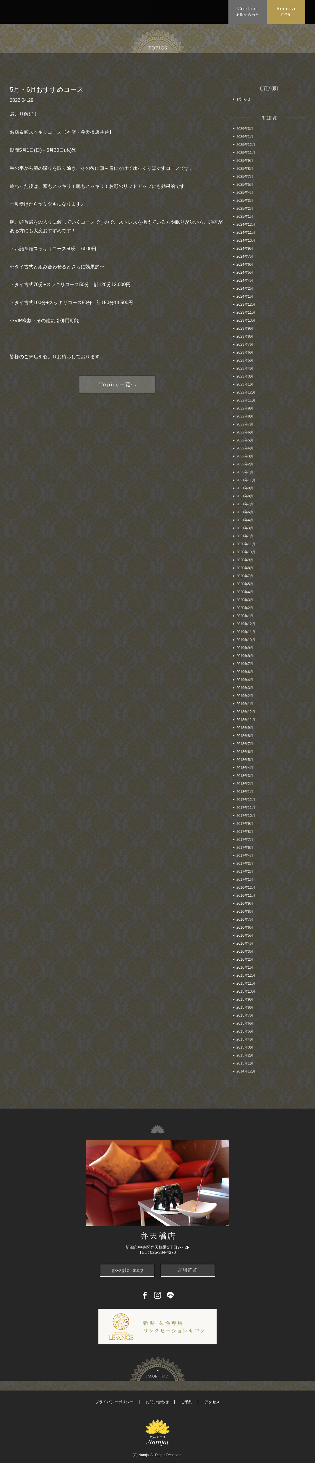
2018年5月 (244, 760)
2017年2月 (244, 871)
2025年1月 (244, 216)
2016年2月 (244, 959)
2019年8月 (244, 656)
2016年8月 (244, 911)
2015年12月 (245, 975)
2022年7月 (244, 424)
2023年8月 (244, 336)
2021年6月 (244, 512)
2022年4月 (244, 448)
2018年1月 (244, 791)
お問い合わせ (157, 1402)
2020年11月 (245, 544)
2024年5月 (244, 272)
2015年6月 (244, 1023)
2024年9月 (244, 248)
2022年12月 (245, 392)
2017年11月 (245, 807)
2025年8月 (244, 168)
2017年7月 (244, 839)
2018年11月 (245, 720)
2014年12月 (245, 1071)
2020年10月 (245, 552)
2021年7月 (244, 504)
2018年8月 (244, 736)
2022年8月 (244, 416)
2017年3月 (244, 863)
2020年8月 (244, 568)
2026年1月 (244, 136)
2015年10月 (245, 991)
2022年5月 (244, 440)
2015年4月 (244, 1039)
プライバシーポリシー (114, 1402)
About (38, 11)
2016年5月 (244, 935)
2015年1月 (244, 1063)
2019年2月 (244, 696)
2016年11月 (245, 895)
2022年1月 (244, 472)
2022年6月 (244, 432)
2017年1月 (244, 879)
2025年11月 (245, 152)
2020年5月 (244, 584)
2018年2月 (244, 783)
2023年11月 (245, 312)
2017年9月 (244, 823)
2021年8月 (244, 496)
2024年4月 (244, 280)
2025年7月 (244, 176)
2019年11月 (245, 632)
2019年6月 (244, 672)
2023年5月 (244, 360)
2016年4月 (244, 943)
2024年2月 (244, 288)
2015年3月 (244, 1047)
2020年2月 (244, 608)
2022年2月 (244, 464)
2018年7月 (244, 744)
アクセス (212, 1402)
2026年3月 (244, 128)
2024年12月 (245, 224)
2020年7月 (244, 576)
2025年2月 (244, 208)
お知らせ (243, 99)
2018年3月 (244, 776)
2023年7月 (244, 344)
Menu (91, 11)
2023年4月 (244, 368)
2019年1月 (244, 704)
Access (137, 11)
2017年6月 (244, 847)
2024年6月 (244, 264)
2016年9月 (244, 903)
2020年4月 (244, 592)
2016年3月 (244, 951)
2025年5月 (244, 184)
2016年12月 (245, 887)
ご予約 (186, 1402)
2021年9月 (244, 488)
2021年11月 (245, 480)
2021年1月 (244, 536)
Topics (65, 11)
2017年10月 (245, 815)
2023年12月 (245, 304)
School (163, 11)
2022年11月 (245, 400)
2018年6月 (244, 752)
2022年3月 (244, 456)
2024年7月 (244, 256)
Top (17, 11)
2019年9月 (244, 648)
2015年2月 (244, 1055)
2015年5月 (244, 1031)
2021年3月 (244, 528)
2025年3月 (244, 200)
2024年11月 (245, 232)
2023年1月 (244, 384)
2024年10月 (245, 240)
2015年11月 (245, 983)
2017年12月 (245, 799)
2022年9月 (244, 408)
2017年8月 (244, 831)
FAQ (115, 11)
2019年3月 (244, 688)
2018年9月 (244, 728)
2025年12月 (245, 144)
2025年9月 (244, 160)
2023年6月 (244, 352)
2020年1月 (244, 616)
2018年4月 (244, 768)
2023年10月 (245, 320)
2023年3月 (244, 376)
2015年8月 (244, 1007)
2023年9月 (244, 328)
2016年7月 (244, 919)
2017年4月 (244, 855)
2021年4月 (244, 520)
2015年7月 (244, 1015)
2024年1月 (244, 296)
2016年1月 (244, 967)
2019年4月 (244, 680)
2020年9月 (244, 560)
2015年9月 (244, 999)
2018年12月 (245, 712)
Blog (192, 11)
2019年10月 (245, 640)
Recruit (217, 11)
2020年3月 (244, 600)
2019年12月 (245, 624)
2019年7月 (244, 664)
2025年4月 (244, 192)
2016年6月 (244, 927)
